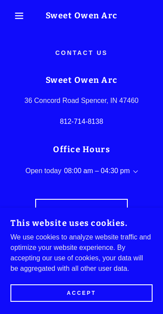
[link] (81, 16)
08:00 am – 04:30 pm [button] (97, 170)
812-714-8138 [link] (81, 121)
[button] (12, 15)
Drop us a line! (81, 211)
